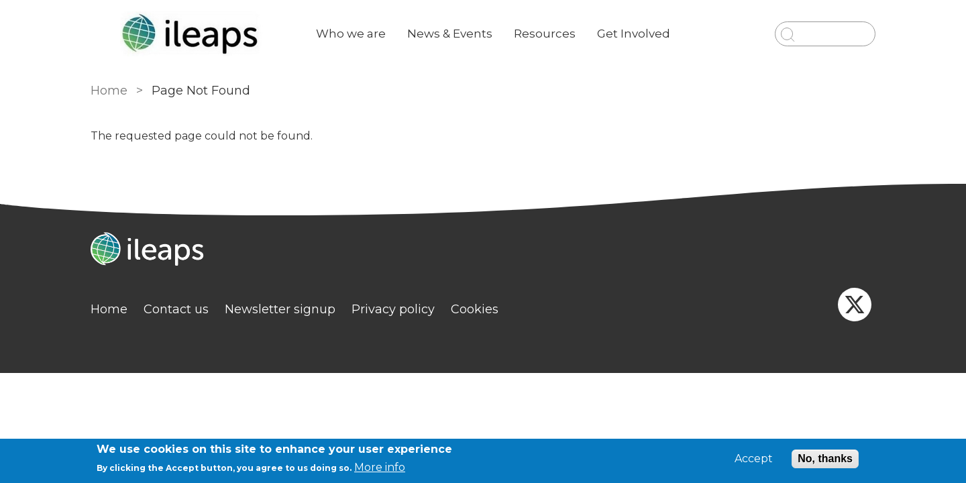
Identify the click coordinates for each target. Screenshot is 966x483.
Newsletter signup (280, 309)
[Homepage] (483, 251)
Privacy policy (393, 309)
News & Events (449, 33)
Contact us (176, 309)
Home (109, 90)
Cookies (474, 309)
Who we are (351, 33)
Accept (754, 459)
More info (379, 467)
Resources (545, 33)
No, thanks (825, 458)
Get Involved (633, 33)
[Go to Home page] (192, 33)
